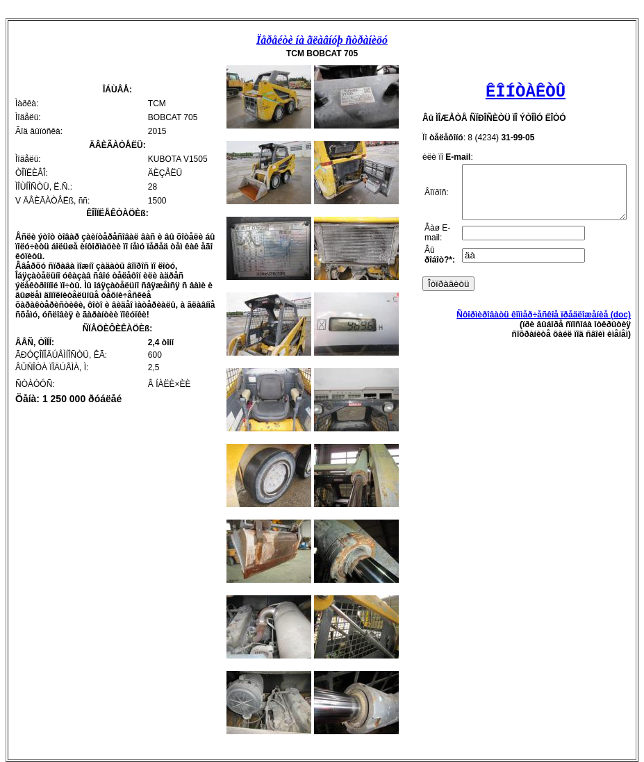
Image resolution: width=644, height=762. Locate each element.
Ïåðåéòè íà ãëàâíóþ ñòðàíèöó (322, 40)
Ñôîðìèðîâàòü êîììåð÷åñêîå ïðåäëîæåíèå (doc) (543, 344)
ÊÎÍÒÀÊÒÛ (521, 92)
